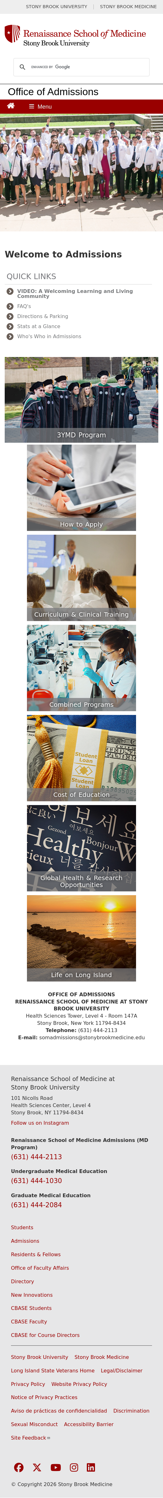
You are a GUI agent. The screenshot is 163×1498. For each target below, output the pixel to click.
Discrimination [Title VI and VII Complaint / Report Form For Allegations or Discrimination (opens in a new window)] (131, 1411)
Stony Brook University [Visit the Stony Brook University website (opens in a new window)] (39, 1357)
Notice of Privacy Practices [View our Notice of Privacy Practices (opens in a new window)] (44, 1397)
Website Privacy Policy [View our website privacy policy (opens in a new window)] (79, 1384)
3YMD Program (81, 435)
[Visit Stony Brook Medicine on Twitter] (37, 1468)
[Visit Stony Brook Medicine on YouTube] (55, 1468)
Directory (22, 1281)
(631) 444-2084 (36, 1205)
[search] (80, 67)
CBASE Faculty (29, 1322)
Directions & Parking (42, 316)
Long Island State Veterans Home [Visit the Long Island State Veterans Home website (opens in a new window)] (53, 1371)
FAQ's (24, 306)
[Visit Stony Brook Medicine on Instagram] (74, 1468)
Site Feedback (30, 1438)
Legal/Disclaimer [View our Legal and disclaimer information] (122, 1371)
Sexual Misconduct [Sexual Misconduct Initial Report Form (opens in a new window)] (34, 1424)
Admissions (25, 1241)
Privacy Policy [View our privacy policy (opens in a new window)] (28, 1384)
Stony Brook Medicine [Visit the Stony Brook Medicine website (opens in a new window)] (102, 1357)
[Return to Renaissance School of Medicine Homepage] (11, 105)
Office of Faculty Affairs (40, 1268)
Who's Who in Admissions (49, 336)
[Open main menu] (40, 106)
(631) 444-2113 (36, 1157)
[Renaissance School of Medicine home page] (81, 36)
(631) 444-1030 (36, 1181)
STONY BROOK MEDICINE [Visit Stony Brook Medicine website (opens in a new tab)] (128, 6)
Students (22, 1227)
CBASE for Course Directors (45, 1335)
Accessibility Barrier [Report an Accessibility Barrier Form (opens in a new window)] (88, 1424)
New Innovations (32, 1295)
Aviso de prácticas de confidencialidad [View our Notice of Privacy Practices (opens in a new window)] (59, 1411)
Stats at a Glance (38, 326)
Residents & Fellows (36, 1254)
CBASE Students (31, 1308)
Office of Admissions (53, 91)
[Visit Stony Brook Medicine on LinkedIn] (91, 1468)
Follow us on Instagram (40, 1123)
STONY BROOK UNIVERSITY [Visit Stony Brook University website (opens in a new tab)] (56, 6)
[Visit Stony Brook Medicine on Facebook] (19, 1468)
